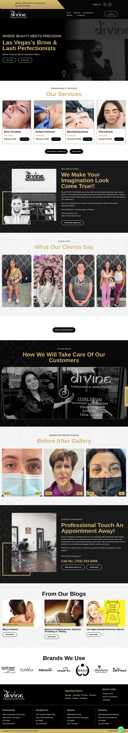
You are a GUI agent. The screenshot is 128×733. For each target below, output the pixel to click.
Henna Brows (106, 132)
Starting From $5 (10, 139)
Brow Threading (12, 132)
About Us (77, 13)
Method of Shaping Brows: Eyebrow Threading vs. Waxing (62, 630)
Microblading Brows (77, 132)
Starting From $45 (42, 139)
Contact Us (81, 15)
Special (69, 15)
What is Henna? (10, 629)
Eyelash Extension (45, 132)
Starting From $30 (105, 139)
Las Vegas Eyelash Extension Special (105, 629)
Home (68, 13)
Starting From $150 (74, 139)
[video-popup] (64, 393)
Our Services (88, 13)
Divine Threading (20, 731)
